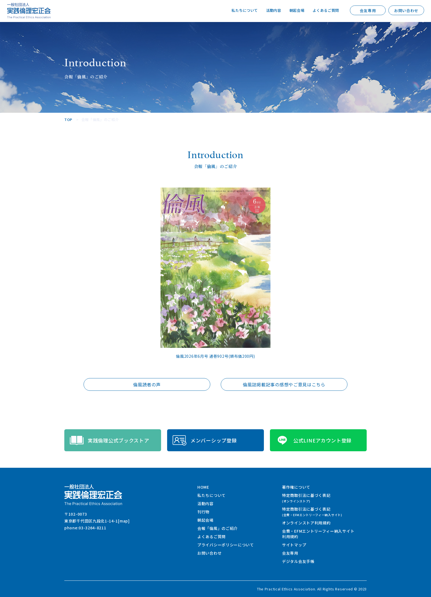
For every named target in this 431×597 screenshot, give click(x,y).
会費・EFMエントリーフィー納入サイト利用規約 (318, 533)
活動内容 (270, 10)
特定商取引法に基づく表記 (306, 498)
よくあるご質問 (325, 10)
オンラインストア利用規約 (306, 523)
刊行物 (203, 512)
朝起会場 (294, 10)
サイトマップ (294, 545)
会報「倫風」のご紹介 (217, 528)
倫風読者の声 (147, 384)
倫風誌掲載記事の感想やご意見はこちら (284, 384)
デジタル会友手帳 (298, 561)
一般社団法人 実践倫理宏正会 (29, 10)
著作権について (296, 487)
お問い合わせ (406, 10)
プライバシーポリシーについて (225, 545)
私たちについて (239, 10)
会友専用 (368, 10)
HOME (203, 487)
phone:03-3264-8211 (85, 527)
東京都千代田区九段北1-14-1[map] (97, 521)
